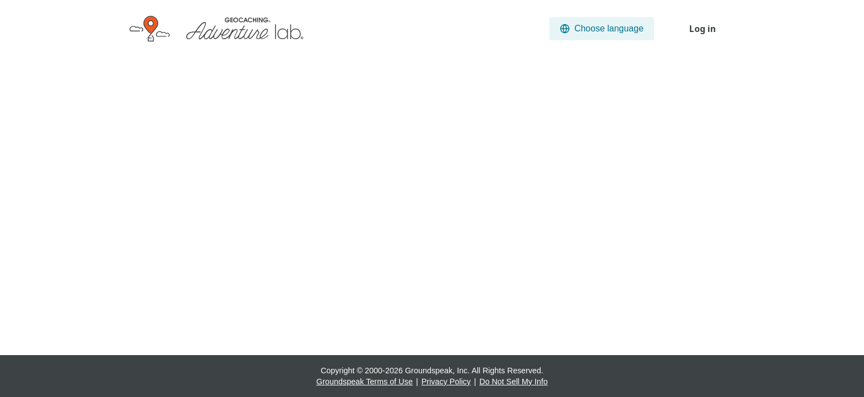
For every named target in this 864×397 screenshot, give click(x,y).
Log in (702, 29)
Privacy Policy (446, 381)
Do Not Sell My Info (513, 381)
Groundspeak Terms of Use (364, 381)
